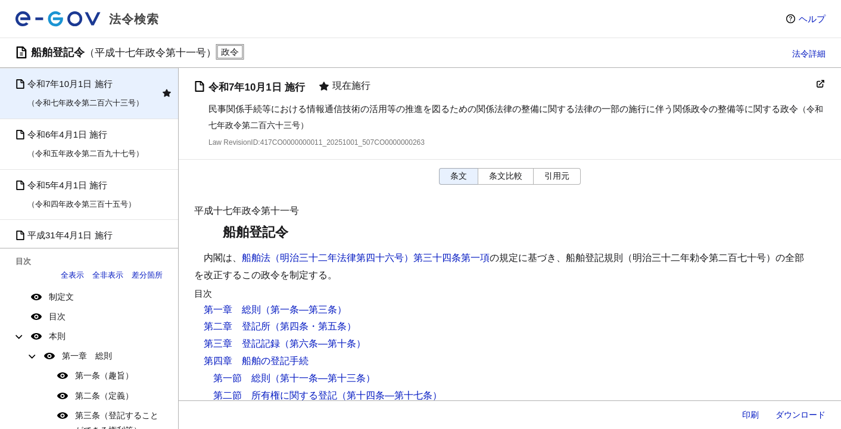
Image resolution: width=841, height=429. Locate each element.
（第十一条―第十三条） (322, 378)
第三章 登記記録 (242, 343)
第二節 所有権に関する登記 (275, 395)
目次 (57, 316)
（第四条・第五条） (313, 326)
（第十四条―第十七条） (389, 395)
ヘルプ (812, 19)
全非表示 (107, 275)
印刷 (750, 414)
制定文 (61, 296)
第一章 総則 (87, 355)
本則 (57, 336)
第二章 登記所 (237, 326)
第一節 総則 (241, 378)
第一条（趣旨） (104, 375)
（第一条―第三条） (304, 309)
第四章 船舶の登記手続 (256, 361)
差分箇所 (147, 275)
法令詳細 (809, 53)
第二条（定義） (104, 395)
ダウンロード (800, 414)
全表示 (72, 275)
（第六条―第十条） (323, 343)
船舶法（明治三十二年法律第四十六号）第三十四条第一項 (366, 258)
